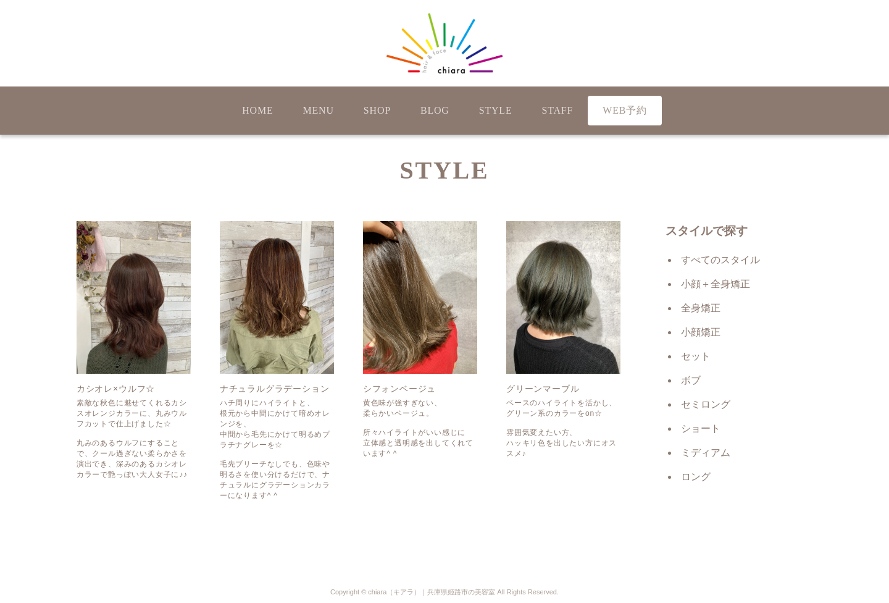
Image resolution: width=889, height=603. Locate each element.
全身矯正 (700, 308)
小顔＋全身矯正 (715, 284)
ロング (696, 476)
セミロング (705, 404)
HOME (257, 110)
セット (696, 356)
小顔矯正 (700, 332)
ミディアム (705, 452)
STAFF (557, 110)
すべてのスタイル (720, 260)
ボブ (691, 380)
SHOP (377, 110)
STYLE (495, 110)
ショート (700, 428)
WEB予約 (625, 110)
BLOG (434, 110)
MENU (318, 110)
